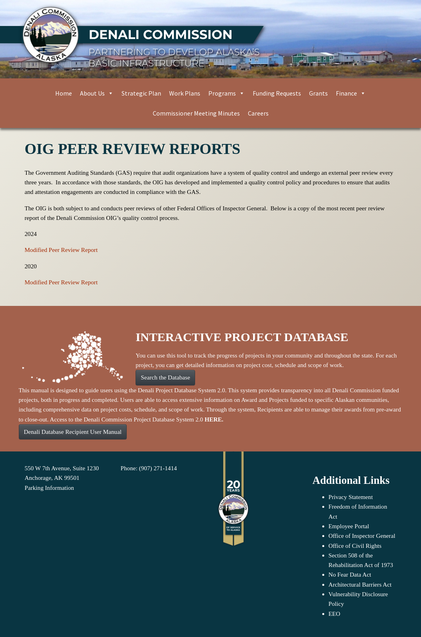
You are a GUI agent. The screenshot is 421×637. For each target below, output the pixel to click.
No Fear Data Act (350, 574)
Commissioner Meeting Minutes (196, 113)
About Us (97, 93)
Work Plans (184, 93)
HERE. (214, 419)
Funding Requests (277, 93)
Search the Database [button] (165, 377)
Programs (226, 93)
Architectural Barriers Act (360, 584)
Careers (258, 113)
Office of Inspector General (362, 535)
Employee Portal (349, 526)
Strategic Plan (141, 93)
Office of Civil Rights (355, 545)
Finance (351, 93)
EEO (335, 613)
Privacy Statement (351, 496)
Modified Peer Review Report (61, 249)
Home (63, 93)
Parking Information (49, 487)
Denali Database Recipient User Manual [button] (73, 431)
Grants (318, 93)
